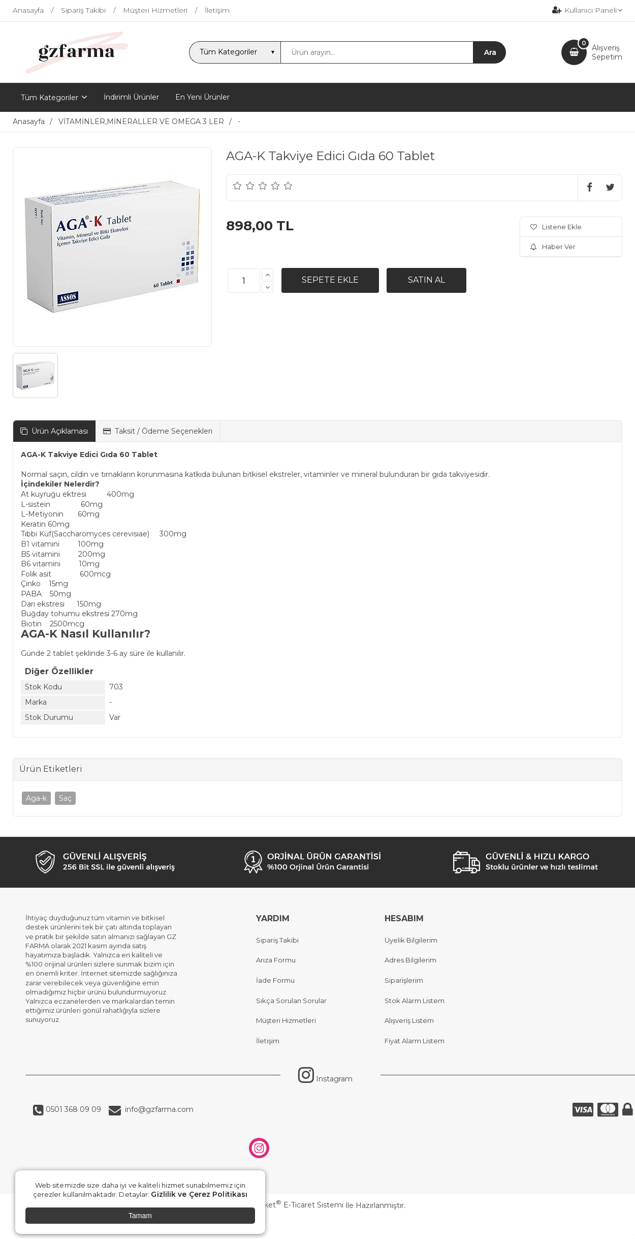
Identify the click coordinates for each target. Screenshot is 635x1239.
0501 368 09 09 (72, 1109)
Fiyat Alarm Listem (414, 1041)
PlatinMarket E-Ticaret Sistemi (286, 1205)
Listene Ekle (556, 227)
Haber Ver (553, 247)
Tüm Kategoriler (49, 97)
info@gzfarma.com (157, 1109)
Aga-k (36, 798)
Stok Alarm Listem (414, 1000)
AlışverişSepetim (607, 52)
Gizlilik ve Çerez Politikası (199, 1194)
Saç (65, 798)
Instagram (325, 1078)
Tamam (140, 1216)
